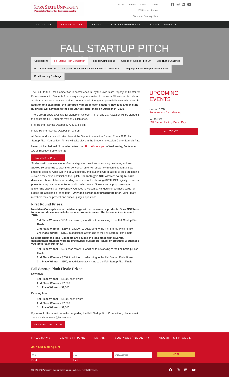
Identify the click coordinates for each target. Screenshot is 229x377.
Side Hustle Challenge (168, 61)
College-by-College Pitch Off (136, 61)
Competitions (72, 24)
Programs (44, 24)
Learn (96, 24)
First (34, 360)
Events (132, 4)
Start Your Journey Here (145, 16)
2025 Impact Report (147, 10)
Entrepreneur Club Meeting (165, 112)
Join (176, 354)
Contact (154, 4)
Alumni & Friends (163, 24)
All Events (171, 131)
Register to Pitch (45, 158)
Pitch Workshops (94, 146)
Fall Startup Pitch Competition (69, 61)
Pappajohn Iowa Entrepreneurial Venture (147, 69)
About (121, 4)
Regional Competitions (103, 61)
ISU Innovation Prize (45, 69)
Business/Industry (125, 24)
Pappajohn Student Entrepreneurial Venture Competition (91, 69)
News (143, 4)
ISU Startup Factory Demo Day (168, 122)
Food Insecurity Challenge (47, 76)
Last (75, 360)
